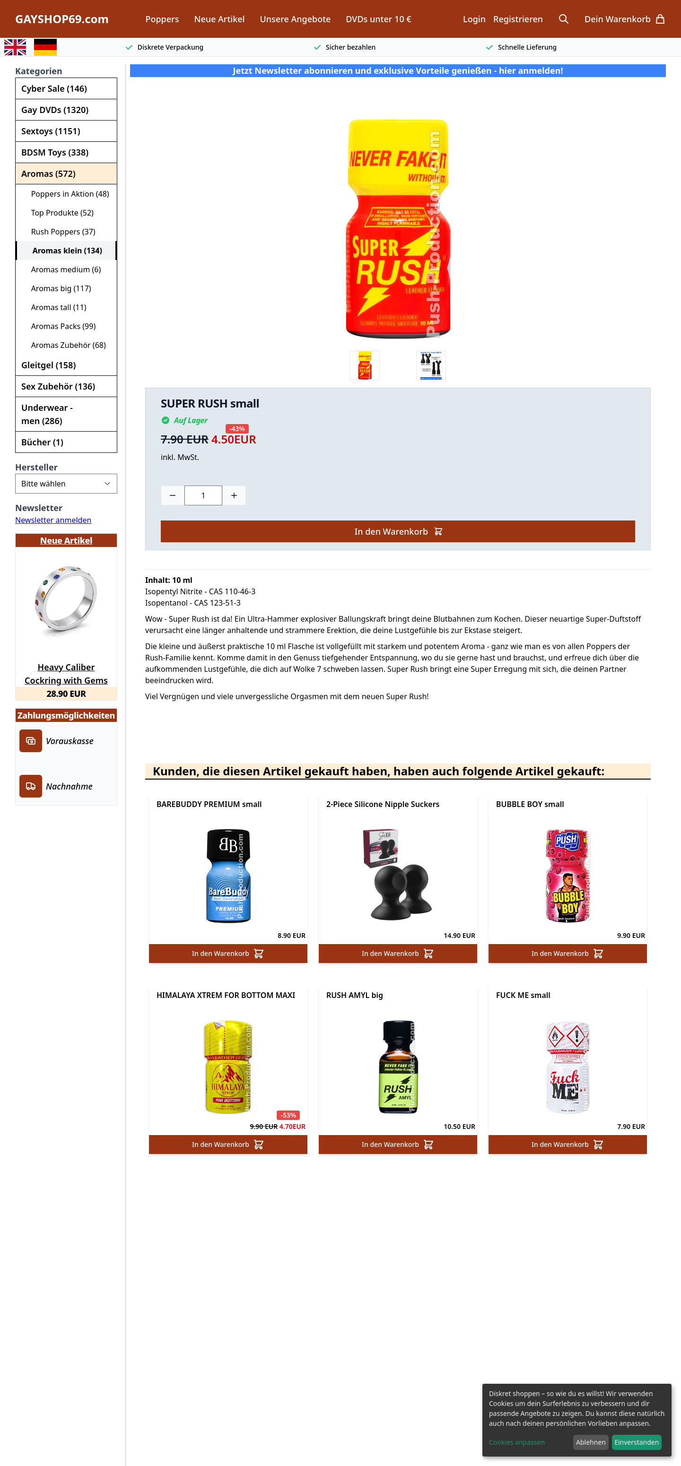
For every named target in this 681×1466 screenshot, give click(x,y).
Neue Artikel (219, 19)
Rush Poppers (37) (59, 231)
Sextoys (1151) (50, 131)
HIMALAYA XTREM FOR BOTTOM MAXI (226, 995)
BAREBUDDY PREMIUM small (209, 804)
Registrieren (518, 19)
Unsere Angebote (295, 19)
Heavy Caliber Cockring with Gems (66, 672)
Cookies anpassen (517, 1442)
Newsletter (38, 507)
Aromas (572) (48, 173)
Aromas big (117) (57, 288)
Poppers (162, 19)
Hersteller (36, 467)
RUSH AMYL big (354, 995)
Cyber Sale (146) (54, 88)
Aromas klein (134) (63, 250)
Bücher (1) (42, 442)
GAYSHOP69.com (62, 18)
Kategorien (38, 71)
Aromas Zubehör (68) (64, 345)
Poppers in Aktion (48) (66, 194)
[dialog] (577, 1420)
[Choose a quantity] (203, 495)
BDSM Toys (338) (54, 152)
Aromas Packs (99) (59, 326)
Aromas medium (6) (62, 269)
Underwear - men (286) (47, 414)
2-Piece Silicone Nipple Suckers (383, 804)
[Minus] (172, 495)
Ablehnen (591, 1442)
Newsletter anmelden (53, 520)
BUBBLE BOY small (530, 804)
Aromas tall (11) (55, 307)
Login (474, 19)
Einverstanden (636, 1442)
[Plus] (234, 495)
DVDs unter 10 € (378, 19)
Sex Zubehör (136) (58, 386)
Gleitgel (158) (48, 365)
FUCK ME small (523, 995)
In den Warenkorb (399, 531)
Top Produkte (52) (58, 213)
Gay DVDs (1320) (54, 109)
